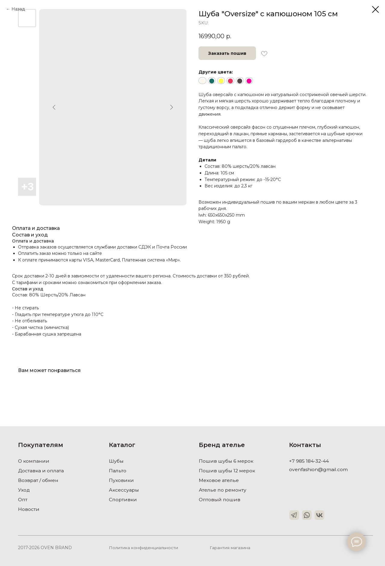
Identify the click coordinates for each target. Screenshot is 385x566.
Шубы (116, 461)
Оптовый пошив (220, 499)
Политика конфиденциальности (143, 547)
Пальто (117, 471)
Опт (23, 499)
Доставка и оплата (41, 471)
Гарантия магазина (230, 547)
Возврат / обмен (38, 480)
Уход (24, 490)
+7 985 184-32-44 (309, 461)
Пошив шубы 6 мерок (226, 461)
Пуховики (121, 480)
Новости (28, 509)
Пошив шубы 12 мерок (227, 471)
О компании (34, 461)
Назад (18, 9)
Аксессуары (124, 490)
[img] (294, 515)
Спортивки (123, 499)
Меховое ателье (219, 480)
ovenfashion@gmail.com (318, 469)
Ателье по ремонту (222, 490)
